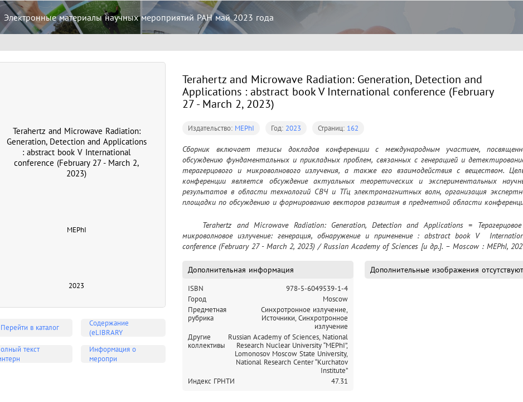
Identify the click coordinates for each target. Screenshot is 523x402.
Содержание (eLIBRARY (109, 328)
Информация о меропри (112, 354)
